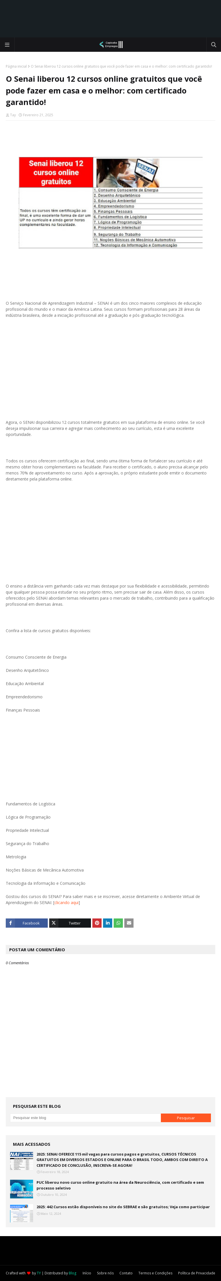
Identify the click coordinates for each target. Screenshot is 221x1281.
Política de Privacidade (196, 1273)
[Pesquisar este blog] (85, 1118)
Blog (72, 1273)
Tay (13, 115)
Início (87, 1273)
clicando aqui (66, 902)
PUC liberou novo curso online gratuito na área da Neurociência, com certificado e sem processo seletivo (120, 1185)
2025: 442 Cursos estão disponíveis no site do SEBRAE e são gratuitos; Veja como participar (123, 1206)
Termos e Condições (155, 1273)
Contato (126, 1273)
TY (39, 1273)
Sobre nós (105, 1273)
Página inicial (16, 66)
